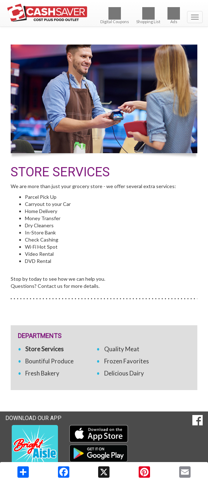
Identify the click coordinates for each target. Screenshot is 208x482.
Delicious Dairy (124, 373)
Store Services (44, 349)
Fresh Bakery (42, 373)
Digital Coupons (114, 15)
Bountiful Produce (49, 361)
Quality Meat (121, 349)
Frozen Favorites (126, 361)
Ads (173, 15)
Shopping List (148, 15)
